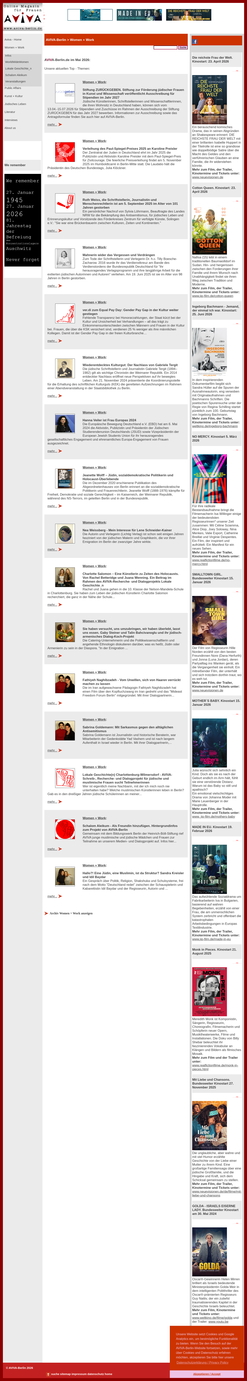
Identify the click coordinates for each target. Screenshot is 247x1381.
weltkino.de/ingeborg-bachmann (215, 426)
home (108, 1374)
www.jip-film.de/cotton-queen (212, 296)
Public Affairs (12, 88)
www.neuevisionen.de (207, 177)
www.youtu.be (218, 1321)
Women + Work (14, 47)
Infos (7, 55)
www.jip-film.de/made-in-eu (211, 939)
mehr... (52, 124)
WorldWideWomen (16, 61)
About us (10, 127)
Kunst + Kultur (13, 96)
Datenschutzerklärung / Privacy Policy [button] (202, 1362)
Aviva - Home (13, 39)
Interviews (11, 120)
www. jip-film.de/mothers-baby (213, 816)
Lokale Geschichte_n (18, 68)
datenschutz (95, 1374)
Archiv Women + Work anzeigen (71, 913)
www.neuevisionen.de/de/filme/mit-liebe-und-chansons (217, 1193)
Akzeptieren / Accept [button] (206, 1374)
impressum (79, 1374)
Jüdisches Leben (15, 104)
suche (55, 1374)
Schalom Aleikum (15, 75)
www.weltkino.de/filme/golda (212, 1318)
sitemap (65, 1374)
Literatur (9, 111)
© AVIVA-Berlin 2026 (19, 1367)
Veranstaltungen (15, 81)
